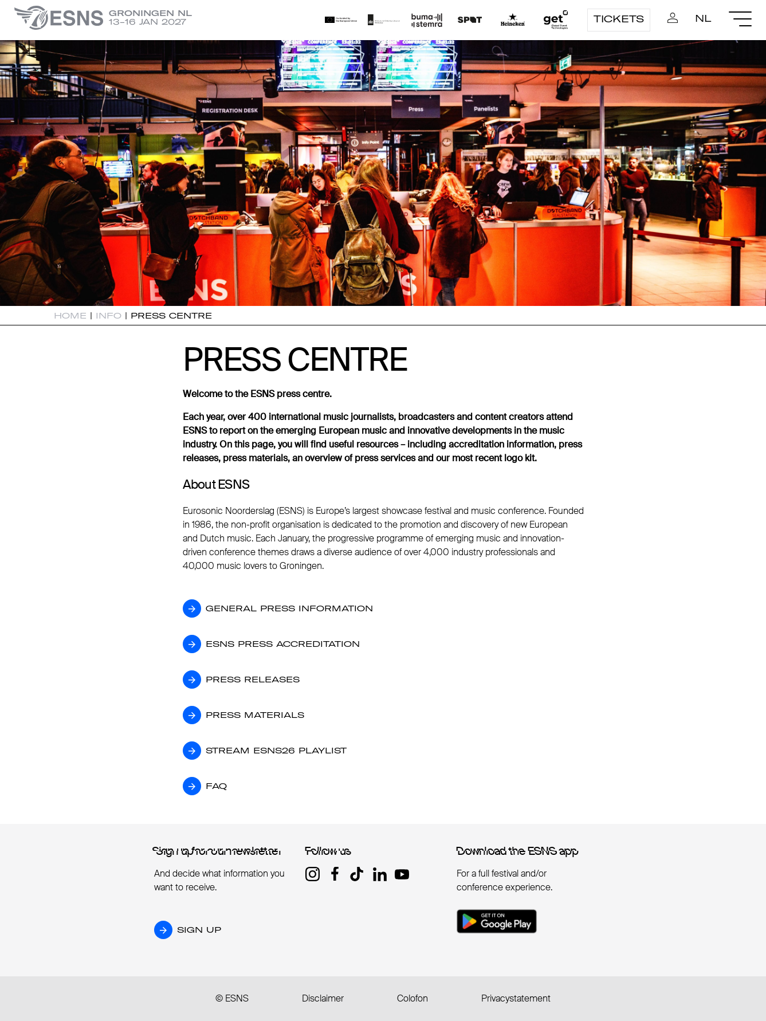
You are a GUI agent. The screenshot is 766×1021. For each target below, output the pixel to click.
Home (70, 316)
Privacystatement (516, 998)
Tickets (619, 19)
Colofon (412, 998)
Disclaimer (323, 998)
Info (108, 316)
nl (703, 18)
